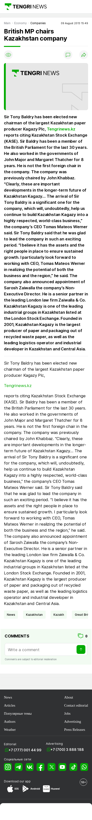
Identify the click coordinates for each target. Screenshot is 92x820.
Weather (10, 730)
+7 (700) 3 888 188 (67, 749)
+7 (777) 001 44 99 (25, 750)
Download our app (17, 781)
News (8, 697)
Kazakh (58, 614)
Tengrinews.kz (61, 129)
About (68, 697)
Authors (9, 721)
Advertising (72, 721)
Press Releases (74, 730)
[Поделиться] (83, 54)
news (11, 614)
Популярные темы (18, 713)
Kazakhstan (34, 614)
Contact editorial (76, 705)
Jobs (67, 713)
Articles (9, 705)
